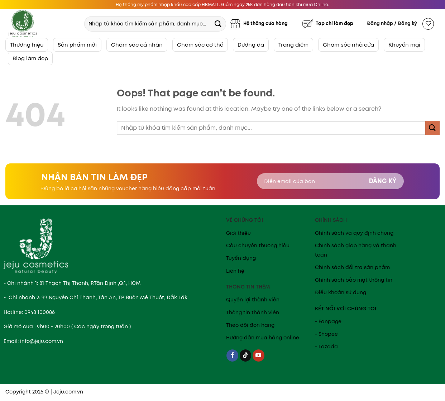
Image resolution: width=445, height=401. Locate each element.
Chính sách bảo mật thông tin (353, 279)
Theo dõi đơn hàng (250, 325)
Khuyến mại (404, 44)
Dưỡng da (251, 44)
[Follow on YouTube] (258, 355)
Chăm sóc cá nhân (137, 44)
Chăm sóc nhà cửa (348, 44)
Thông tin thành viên (252, 312)
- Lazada (326, 346)
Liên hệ (235, 271)
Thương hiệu (26, 44)
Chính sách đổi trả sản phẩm (352, 267)
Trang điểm (293, 44)
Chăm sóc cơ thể (200, 44)
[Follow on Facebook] (232, 355)
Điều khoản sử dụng (340, 292)
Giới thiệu (238, 233)
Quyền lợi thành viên (252, 299)
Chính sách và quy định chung (354, 233)
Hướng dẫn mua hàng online (262, 337)
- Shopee (326, 334)
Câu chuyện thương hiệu (258, 245)
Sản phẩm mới (77, 44)
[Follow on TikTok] (246, 355)
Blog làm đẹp (30, 58)
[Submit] (218, 23)
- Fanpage (328, 321)
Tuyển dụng (241, 258)
